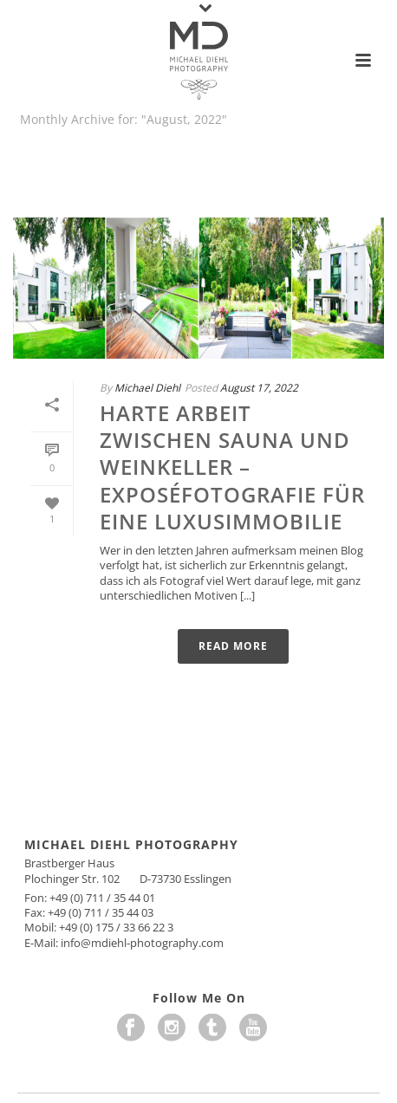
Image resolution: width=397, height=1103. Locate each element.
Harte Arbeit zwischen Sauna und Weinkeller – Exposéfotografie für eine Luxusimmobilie (232, 467)
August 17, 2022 (259, 387)
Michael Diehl (147, 387)
